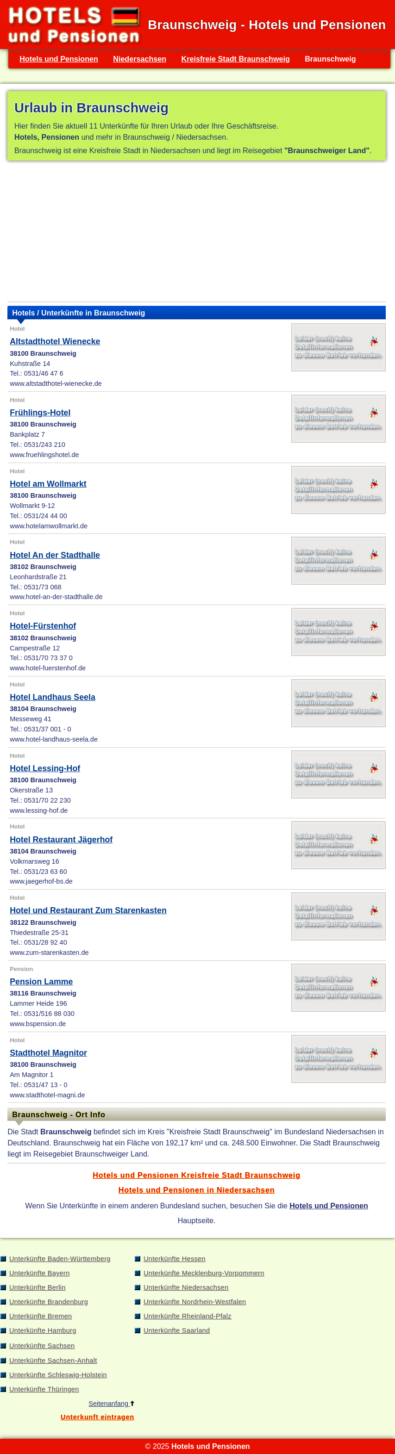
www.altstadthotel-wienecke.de (56, 383)
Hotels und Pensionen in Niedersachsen (197, 1190)
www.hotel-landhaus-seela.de (54, 739)
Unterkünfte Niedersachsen (186, 1287)
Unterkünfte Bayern (39, 1273)
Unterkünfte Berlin (37, 1287)
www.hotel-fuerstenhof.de (48, 668)
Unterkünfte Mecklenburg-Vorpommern (204, 1273)
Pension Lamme (41, 981)
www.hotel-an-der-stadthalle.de (56, 596)
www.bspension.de (38, 1023)
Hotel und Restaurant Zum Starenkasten (88, 910)
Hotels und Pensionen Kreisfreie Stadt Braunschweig (196, 1175)
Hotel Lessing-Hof (45, 768)
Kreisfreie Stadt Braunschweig (235, 59)
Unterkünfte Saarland (177, 1330)
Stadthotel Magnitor (48, 1053)
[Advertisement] (196, 233)
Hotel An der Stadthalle (55, 555)
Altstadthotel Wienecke (55, 341)
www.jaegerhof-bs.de (41, 881)
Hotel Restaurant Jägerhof (61, 839)
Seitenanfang (111, 1403)
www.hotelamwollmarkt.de (49, 526)
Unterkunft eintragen (97, 1417)
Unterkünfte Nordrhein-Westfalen (195, 1302)
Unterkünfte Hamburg (42, 1330)
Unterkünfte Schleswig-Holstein (58, 1375)
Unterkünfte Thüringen (44, 1389)
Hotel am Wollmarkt (48, 484)
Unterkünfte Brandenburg (48, 1302)
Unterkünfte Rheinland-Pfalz (188, 1316)
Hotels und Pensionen (58, 59)
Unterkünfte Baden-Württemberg (60, 1258)
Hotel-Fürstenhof (43, 626)
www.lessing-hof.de (39, 810)
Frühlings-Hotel (40, 412)
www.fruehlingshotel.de (44, 454)
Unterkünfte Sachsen (42, 1345)
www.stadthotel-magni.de (47, 1095)
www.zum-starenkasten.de (49, 952)
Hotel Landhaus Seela (52, 697)
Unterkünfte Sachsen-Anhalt (53, 1360)
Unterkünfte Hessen (175, 1258)
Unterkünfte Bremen (40, 1316)
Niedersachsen (139, 59)
